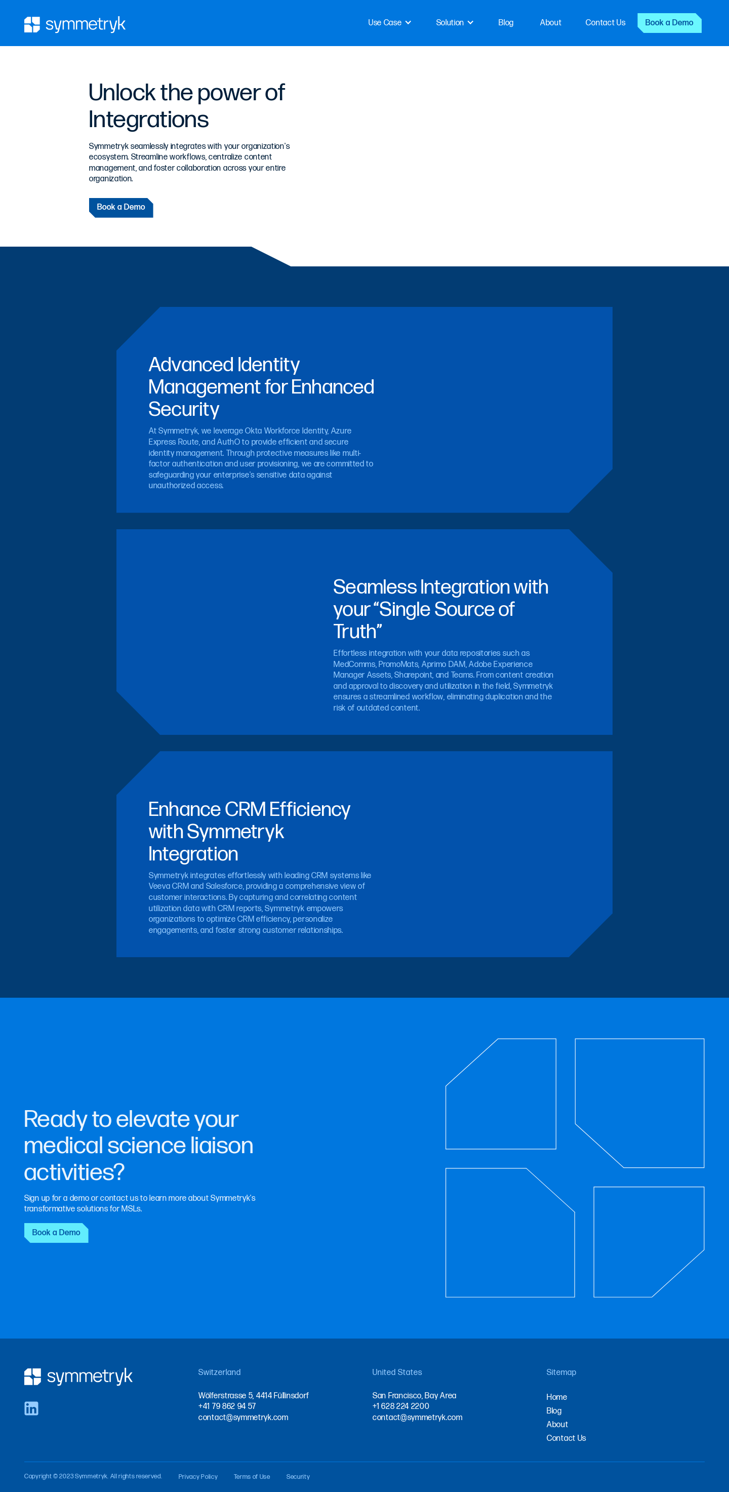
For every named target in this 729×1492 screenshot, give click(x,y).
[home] (75, 23)
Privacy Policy (198, 1477)
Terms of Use (252, 1477)
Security (298, 1477)
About (551, 23)
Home (557, 1397)
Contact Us (605, 23)
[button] (390, 23)
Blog (506, 23)
